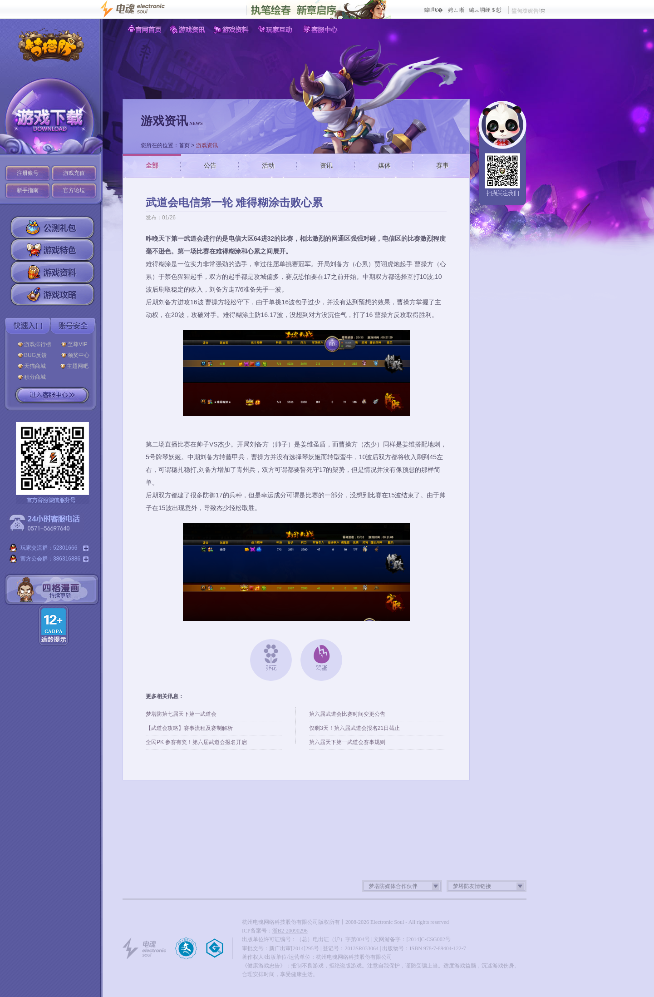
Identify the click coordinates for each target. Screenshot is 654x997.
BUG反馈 (37, 355)
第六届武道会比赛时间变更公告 (347, 714)
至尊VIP (79, 344)
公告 (210, 165)
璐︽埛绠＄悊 (485, 10)
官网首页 (145, 29)
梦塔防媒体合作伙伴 (393, 886)
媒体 (384, 165)
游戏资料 (233, 29)
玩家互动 (277, 29)
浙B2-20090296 (290, 931)
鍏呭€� (433, 10)
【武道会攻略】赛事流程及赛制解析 (189, 728)
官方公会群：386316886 (49, 559)
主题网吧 (78, 366)
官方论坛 (74, 190)
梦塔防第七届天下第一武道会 (181, 714)
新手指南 (28, 190)
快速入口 (27, 325)
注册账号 (28, 173)
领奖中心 (78, 355)
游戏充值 (74, 173)
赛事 (442, 165)
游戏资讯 (189, 29)
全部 (152, 165)
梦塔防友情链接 (472, 886)
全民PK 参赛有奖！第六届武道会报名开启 (196, 742)
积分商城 (35, 377)
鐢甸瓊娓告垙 (528, 11)
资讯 (326, 165)
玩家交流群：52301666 (49, 548)
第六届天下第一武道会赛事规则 (347, 742)
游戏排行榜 (37, 344)
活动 (268, 165)
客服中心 (321, 29)
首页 (184, 145)
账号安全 (73, 325)
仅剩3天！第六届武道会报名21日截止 (354, 728)
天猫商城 (37, 366)
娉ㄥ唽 (456, 10)
